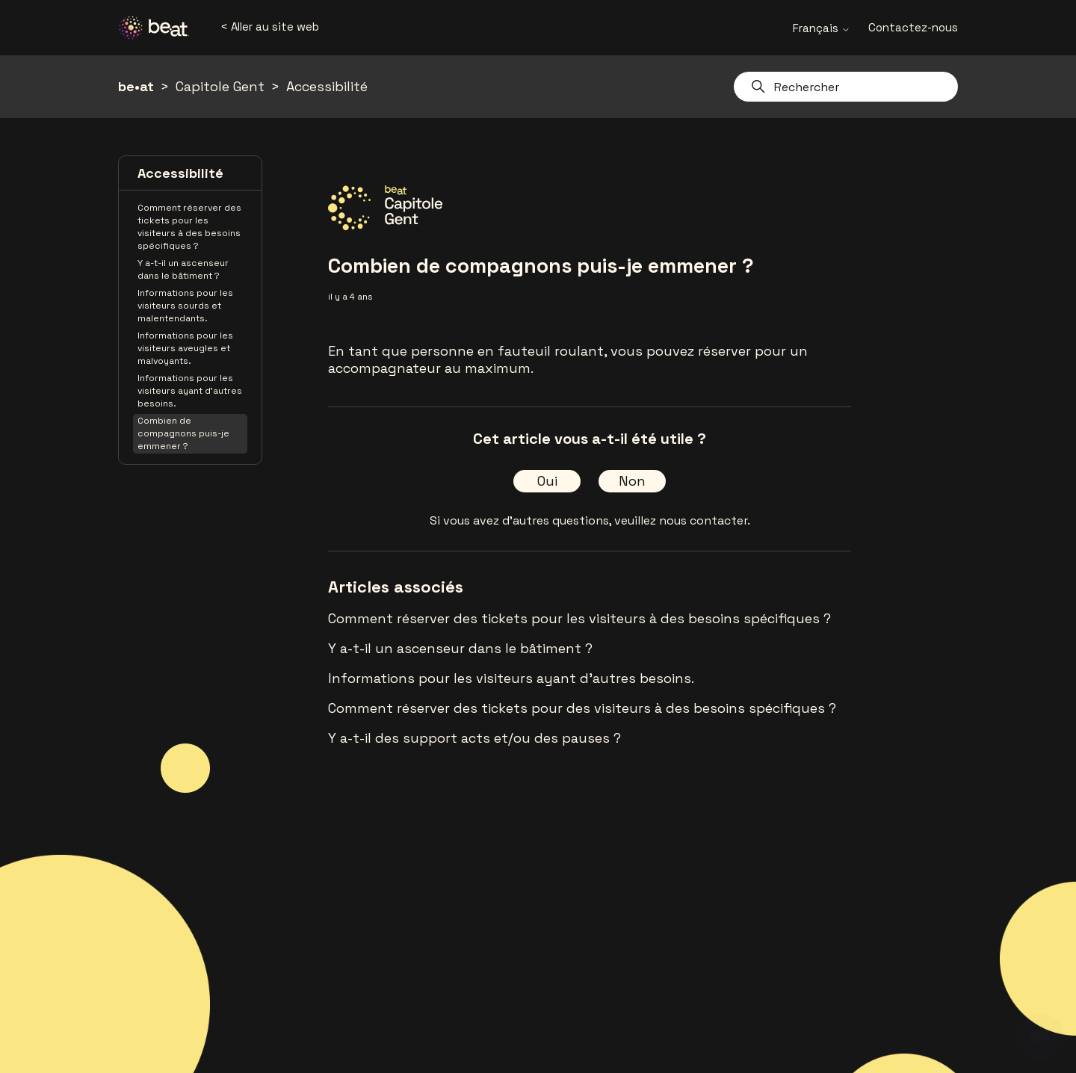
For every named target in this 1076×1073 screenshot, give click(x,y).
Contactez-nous (913, 27)
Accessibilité (327, 86)
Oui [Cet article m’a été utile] (547, 480)
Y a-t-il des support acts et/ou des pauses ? (474, 737)
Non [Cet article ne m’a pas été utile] (632, 480)
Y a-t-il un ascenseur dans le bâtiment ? (183, 269)
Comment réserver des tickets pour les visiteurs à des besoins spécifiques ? (189, 227)
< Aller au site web (269, 26)
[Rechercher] (846, 87)
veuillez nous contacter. (682, 520)
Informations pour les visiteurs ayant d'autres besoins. (189, 390)
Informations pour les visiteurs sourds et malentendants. (185, 305)
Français (821, 28)
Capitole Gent (220, 86)
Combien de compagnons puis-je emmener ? (183, 433)
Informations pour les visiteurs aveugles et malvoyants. (185, 348)
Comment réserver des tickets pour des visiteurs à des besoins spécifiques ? (582, 708)
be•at (136, 86)
